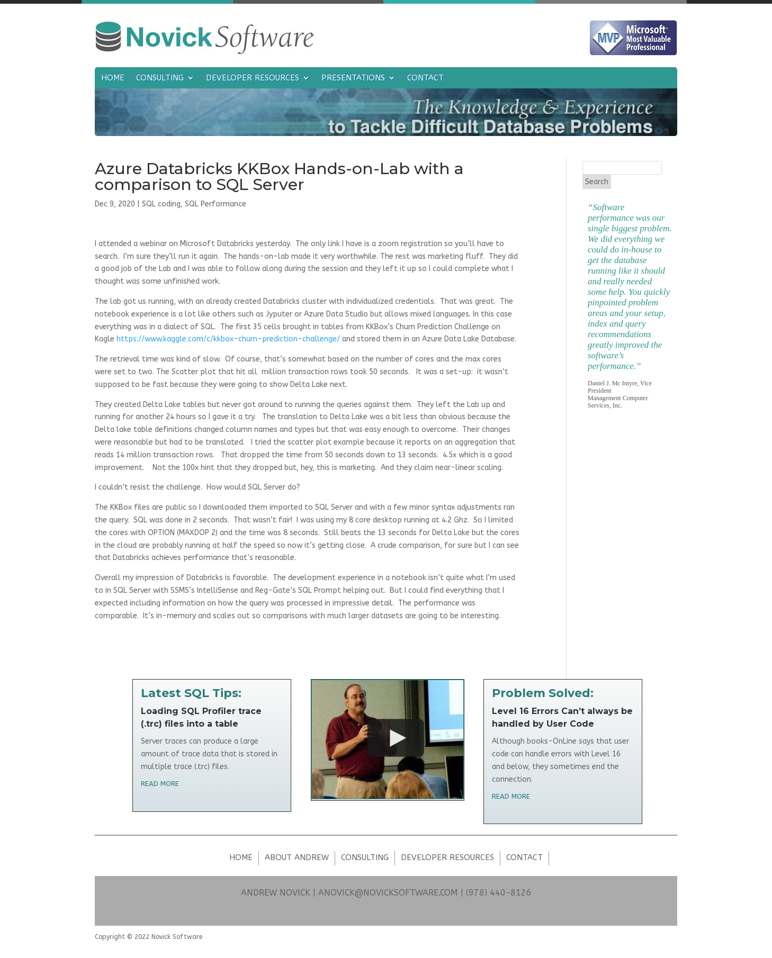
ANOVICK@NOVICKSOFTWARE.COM (388, 893)
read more (160, 784)
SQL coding (161, 204)
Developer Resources (252, 78)
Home (112, 78)
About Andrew (297, 857)
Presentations (353, 78)
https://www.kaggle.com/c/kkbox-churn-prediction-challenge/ (228, 339)
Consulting (160, 78)
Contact (425, 78)
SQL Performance (215, 204)
